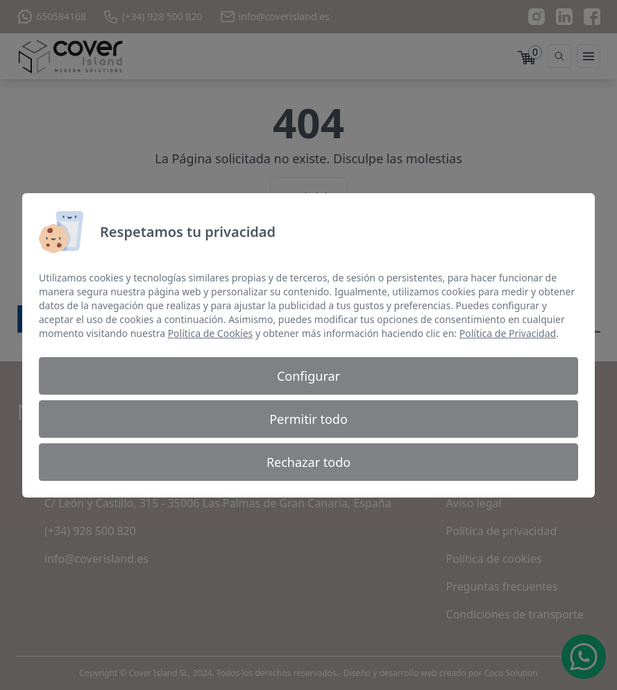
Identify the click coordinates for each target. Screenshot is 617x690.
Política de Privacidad (507, 333)
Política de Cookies (210, 333)
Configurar (308, 376)
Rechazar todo (308, 462)
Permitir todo (308, 419)
